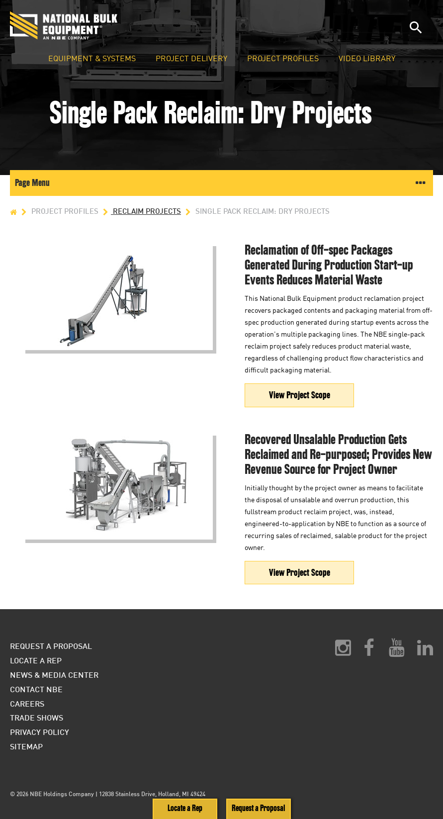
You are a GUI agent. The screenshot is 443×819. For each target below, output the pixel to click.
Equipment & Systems (92, 58)
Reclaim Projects (140, 211)
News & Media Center (54, 674)
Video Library (367, 58)
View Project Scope (299, 395)
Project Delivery (191, 58)
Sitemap (26, 746)
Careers (27, 703)
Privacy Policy (39, 731)
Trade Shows (36, 717)
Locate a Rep (185, 808)
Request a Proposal (258, 808)
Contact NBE (36, 689)
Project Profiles (283, 58)
